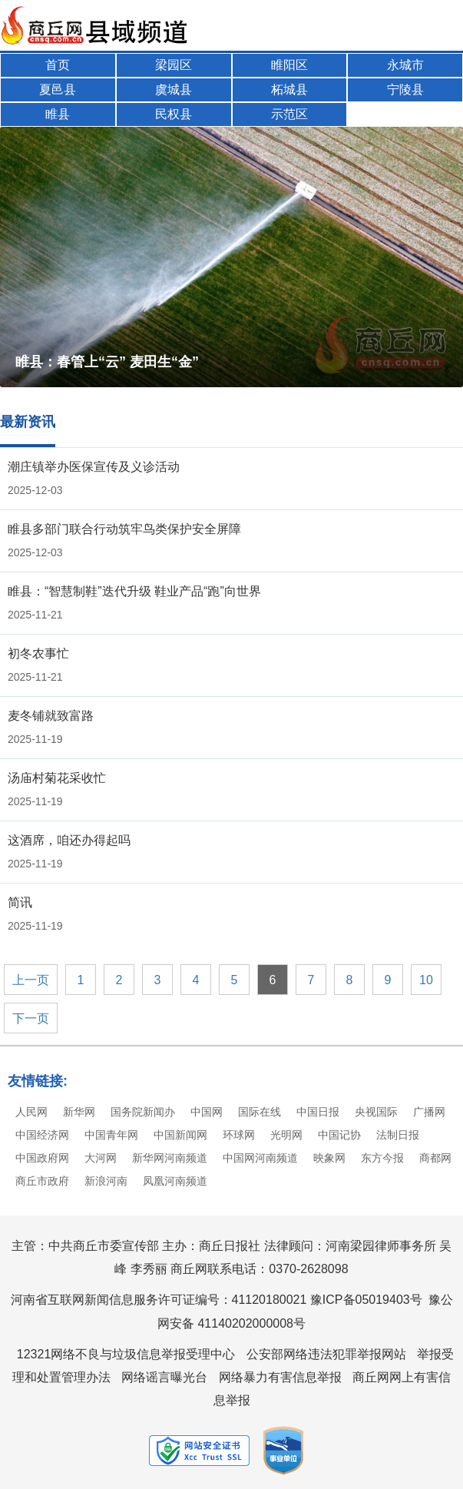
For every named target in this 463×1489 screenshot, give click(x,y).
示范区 (289, 114)
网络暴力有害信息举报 (280, 1377)
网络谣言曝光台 (164, 1377)
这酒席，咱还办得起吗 (69, 840)
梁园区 (173, 64)
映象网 (329, 1158)
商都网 (435, 1158)
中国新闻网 (180, 1135)
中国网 (206, 1112)
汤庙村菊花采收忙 (57, 777)
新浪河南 (105, 1181)
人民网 (31, 1112)
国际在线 (259, 1112)
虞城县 (173, 89)
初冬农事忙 (38, 653)
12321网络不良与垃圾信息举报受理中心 (126, 1354)
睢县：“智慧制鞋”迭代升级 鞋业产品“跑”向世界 (134, 591)
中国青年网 (111, 1135)
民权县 (173, 114)
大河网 (100, 1158)
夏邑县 (57, 89)
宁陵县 (405, 89)
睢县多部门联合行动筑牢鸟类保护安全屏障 (124, 529)
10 (426, 980)
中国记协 (339, 1135)
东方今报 (382, 1158)
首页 (57, 64)
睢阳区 (289, 64)
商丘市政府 (42, 1181)
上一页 (30, 980)
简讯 (20, 902)
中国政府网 (42, 1158)
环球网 (239, 1135)
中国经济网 (42, 1135)
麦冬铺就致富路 (51, 715)
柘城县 (289, 89)
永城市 (405, 64)
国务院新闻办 (143, 1112)
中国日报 (317, 1112)
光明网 (286, 1135)
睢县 (57, 114)
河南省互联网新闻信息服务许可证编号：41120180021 (159, 1299)
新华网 (79, 1112)
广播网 (429, 1112)
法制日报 (397, 1135)
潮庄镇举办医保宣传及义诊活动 (94, 466)
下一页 (30, 1018)
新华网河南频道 (169, 1158)
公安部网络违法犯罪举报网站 (326, 1354)
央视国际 (376, 1112)
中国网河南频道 (260, 1158)
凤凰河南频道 (175, 1181)
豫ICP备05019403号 (366, 1299)
